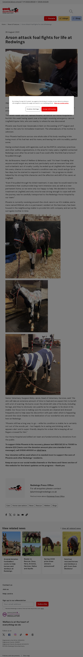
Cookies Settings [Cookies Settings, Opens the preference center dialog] (33, 109)
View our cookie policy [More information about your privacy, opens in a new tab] (61, 103)
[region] (41, 105)
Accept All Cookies (49, 109)
